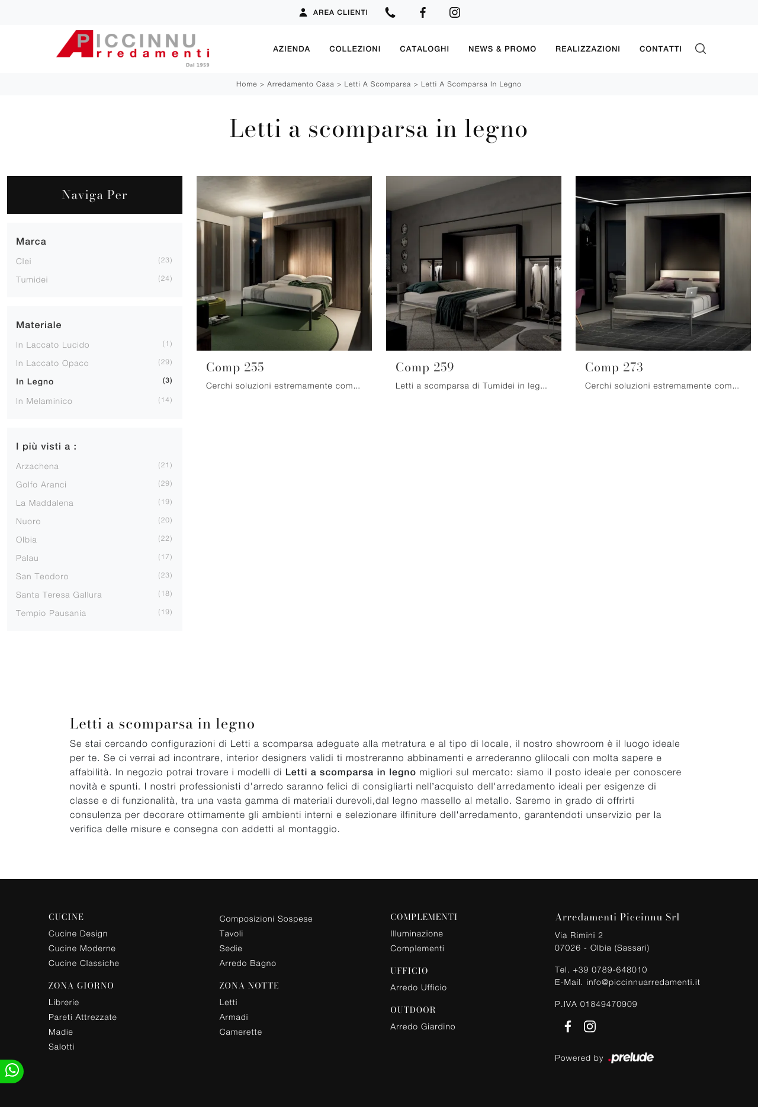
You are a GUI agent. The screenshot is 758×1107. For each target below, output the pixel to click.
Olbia (26, 539)
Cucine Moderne (82, 947)
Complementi (417, 947)
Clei (23, 260)
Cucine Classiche (84, 962)
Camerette (241, 1031)
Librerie (64, 1001)
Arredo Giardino (422, 1026)
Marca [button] (31, 240)
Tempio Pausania (51, 612)
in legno (35, 381)
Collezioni (355, 48)
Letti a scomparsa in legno (471, 83)
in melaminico (44, 400)
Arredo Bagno (248, 963)
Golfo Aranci (41, 484)
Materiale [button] (39, 324)
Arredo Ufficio (418, 986)
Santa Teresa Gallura (59, 594)
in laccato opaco (52, 362)
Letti (229, 1001)
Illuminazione (416, 933)
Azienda (291, 48)
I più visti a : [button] (46, 445)
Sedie (231, 948)
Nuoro (28, 520)
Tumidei (32, 279)
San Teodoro (42, 575)
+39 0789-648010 (610, 969)
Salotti (62, 1046)
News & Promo (502, 48)
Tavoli (232, 933)
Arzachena (37, 465)
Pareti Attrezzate (83, 1016)
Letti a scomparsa (378, 83)
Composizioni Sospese (266, 918)
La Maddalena (45, 502)
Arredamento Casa (300, 83)
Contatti (661, 48)
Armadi (234, 1016)
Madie (61, 1031)
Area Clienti (333, 12)
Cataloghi (424, 48)
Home (246, 83)
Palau (27, 557)
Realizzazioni (588, 48)
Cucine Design (78, 933)
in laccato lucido (53, 344)
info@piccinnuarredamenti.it (643, 981)
